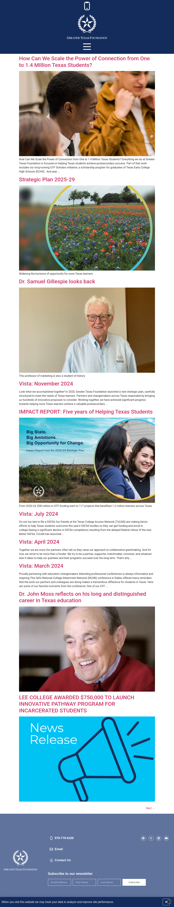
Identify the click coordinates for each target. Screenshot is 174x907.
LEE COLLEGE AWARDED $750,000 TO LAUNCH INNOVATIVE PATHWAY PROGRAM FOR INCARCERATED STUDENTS (76, 704)
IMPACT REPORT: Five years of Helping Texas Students (86, 411)
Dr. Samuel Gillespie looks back (57, 281)
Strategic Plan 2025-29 (47, 179)
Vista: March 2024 (41, 566)
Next (150, 808)
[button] (169, 901)
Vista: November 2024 (46, 383)
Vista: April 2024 (39, 542)
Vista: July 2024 (38, 514)
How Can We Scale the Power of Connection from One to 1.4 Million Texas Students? (84, 61)
